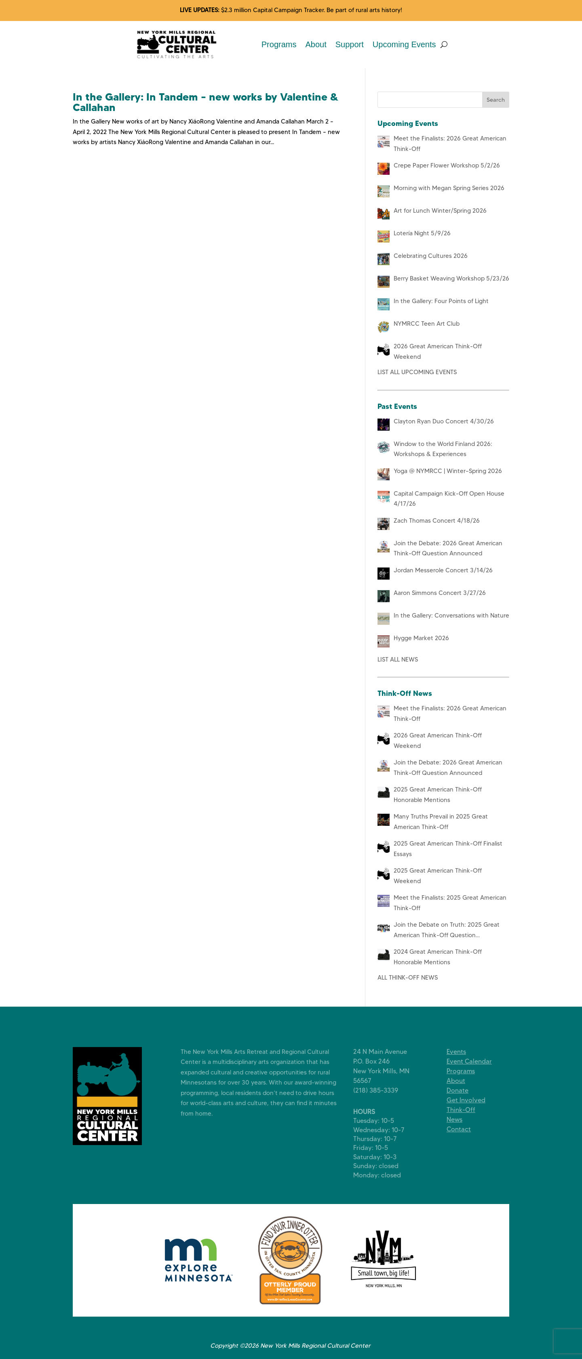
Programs (279, 44)
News (460, 1119)
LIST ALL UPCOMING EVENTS (417, 372)
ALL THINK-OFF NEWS (407, 977)
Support (349, 44)
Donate (463, 1090)
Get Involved (472, 1100)
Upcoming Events (404, 44)
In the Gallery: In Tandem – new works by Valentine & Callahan (206, 102)
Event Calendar (475, 1061)
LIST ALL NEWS (397, 659)
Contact (465, 1129)
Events (462, 1051)
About (315, 44)
